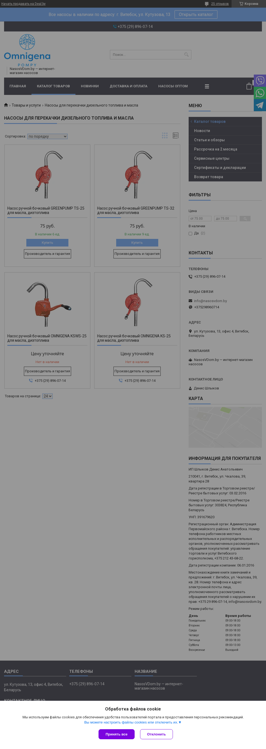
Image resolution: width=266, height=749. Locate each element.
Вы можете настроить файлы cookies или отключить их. (131, 722)
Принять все (117, 734)
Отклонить (156, 734)
